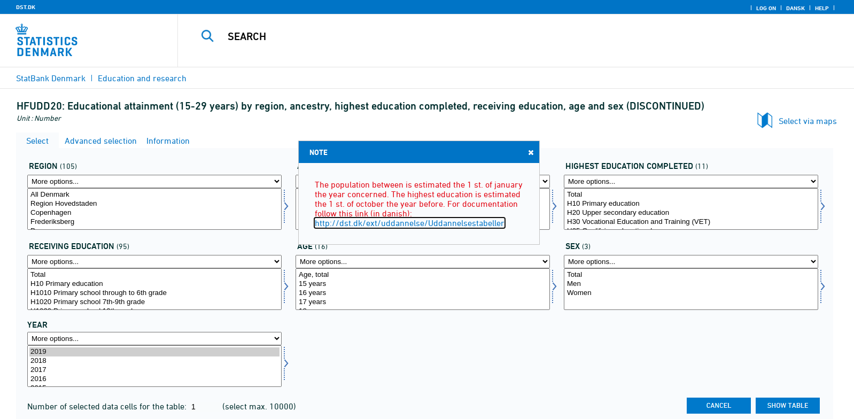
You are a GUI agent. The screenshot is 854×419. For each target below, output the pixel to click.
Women (691, 293)
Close (530, 152)
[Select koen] (691, 289)
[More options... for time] (154, 338)
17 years (423, 302)
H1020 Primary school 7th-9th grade (154, 302)
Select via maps (808, 121)
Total (691, 194)
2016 (154, 379)
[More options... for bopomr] (154, 181)
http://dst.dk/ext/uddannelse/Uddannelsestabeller (409, 223)
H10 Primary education (691, 203)
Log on (766, 8)
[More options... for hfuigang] (154, 261)
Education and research (142, 78)
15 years (423, 284)
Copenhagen (154, 213)
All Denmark (154, 194)
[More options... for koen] (691, 261)
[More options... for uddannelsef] (691, 181)
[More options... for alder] (423, 261)
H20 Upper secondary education (691, 213)
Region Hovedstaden (154, 203)
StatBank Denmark (51, 78)
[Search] (490, 36)
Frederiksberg (154, 222)
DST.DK (25, 7)
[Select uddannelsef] (691, 209)
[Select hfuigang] (154, 289)
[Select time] (154, 366)
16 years (423, 293)
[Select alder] (423, 289)
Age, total (423, 275)
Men (691, 284)
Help (822, 8)
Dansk (795, 8)
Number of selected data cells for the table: (108, 406)
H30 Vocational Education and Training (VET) (691, 222)
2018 (154, 361)
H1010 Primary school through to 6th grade (154, 293)
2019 (154, 351)
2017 (154, 370)
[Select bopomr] (154, 209)
